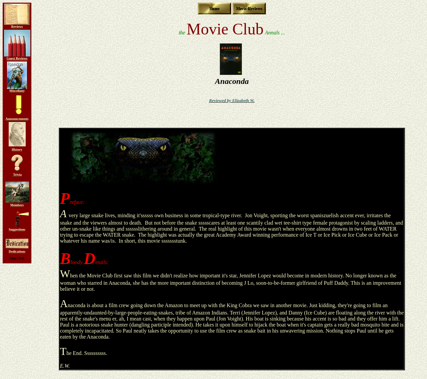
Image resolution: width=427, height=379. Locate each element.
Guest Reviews (17, 58)
